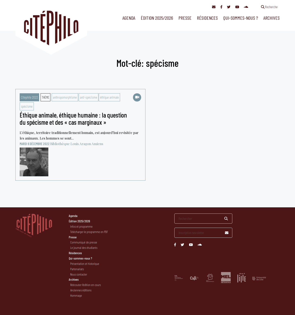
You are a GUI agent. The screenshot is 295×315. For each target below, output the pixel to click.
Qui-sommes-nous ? (240, 18)
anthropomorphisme (65, 97)
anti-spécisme (88, 97)
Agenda (128, 18)
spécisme (27, 106)
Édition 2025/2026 (157, 18)
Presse (185, 18)
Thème (45, 97)
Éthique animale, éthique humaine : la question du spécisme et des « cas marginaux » (73, 118)
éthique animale (109, 97)
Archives (271, 18)
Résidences (207, 18)
